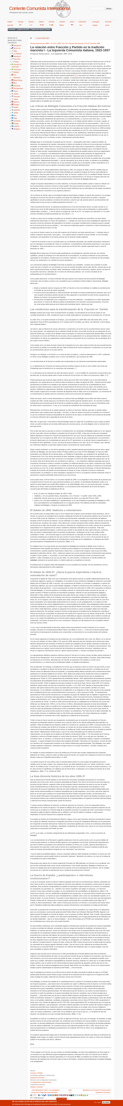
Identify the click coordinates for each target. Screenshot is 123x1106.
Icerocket (17, 96)
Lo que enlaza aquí (42, 38)
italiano (41, 22)
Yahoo (16, 99)
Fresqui (16, 62)
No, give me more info (64, 1105)
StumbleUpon (18, 88)
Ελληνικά (108, 22)
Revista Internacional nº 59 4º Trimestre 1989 (84, 43)
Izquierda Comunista (37, 1077)
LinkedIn (16, 126)
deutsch (31, 22)
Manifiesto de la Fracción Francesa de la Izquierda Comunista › (97, 1091)
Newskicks (17, 56)
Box (15, 115)
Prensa (47, 29)
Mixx (15, 83)
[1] (76, 75)
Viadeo (16, 94)
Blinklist (16, 72)
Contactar (11, 29)
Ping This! (17, 59)
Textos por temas (37, 29)
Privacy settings (61, 1099)
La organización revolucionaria (40, 1082)
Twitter (16, 113)
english (9, 22)
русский (10, 25)
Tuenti (16, 91)
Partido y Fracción (36, 1087)
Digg (15, 51)
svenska (51, 22)
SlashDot (17, 110)
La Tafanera (17, 53)
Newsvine (17, 86)
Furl (15, 75)
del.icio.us (17, 48)
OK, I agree (97, 1103)
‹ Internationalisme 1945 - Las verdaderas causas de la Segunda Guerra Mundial (45, 1091)
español (62, 22)
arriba (70, 1091)
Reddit (16, 107)
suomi (107, 25)
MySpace (17, 129)
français (20, 22)
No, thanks (106, 1103)
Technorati (17, 69)
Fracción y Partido (36, 1073)
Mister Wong (18, 80)
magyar (95, 25)
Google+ (16, 104)
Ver (32, 38)
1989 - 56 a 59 (62, 43)
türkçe (72, 22)
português (95, 22)
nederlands (82, 22)
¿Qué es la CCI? (23, 29)
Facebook (17, 121)
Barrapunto (17, 45)
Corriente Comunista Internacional (39, 8)
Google (16, 123)
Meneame (16, 77)
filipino (61, 25)
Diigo (15, 118)
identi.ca (16, 102)
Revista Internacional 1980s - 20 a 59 (43, 43)
